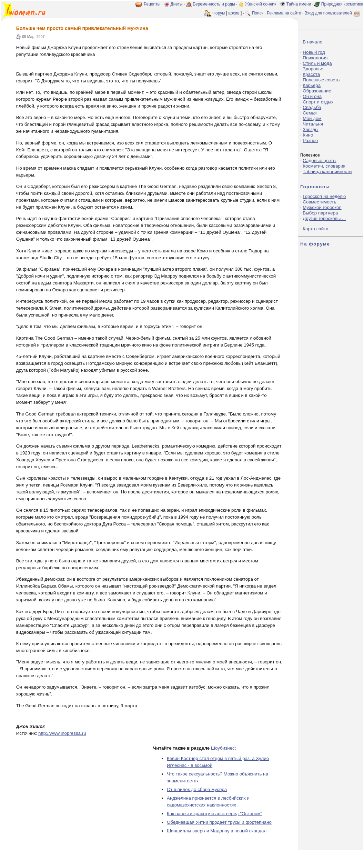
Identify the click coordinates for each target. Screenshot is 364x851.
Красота (311, 74)
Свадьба (312, 107)
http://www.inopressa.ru (62, 733)
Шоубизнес (223, 748)
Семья (309, 113)
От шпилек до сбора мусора (197, 789)
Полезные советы (322, 79)
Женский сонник (260, 4)
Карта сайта (315, 228)
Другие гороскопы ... (324, 218)
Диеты (177, 4)
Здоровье (313, 68)
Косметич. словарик (324, 166)
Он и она (312, 96)
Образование (317, 90)
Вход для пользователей (333, 13)
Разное (310, 140)
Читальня (313, 124)
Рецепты (152, 4)
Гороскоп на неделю (324, 196)
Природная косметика (342, 4)
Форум (218, 13)
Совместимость (319, 201)
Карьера (312, 85)
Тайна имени (298, 4)
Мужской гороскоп (322, 207)
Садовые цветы (319, 160)
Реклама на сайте (284, 13)
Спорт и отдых (318, 101)
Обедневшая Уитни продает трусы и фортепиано (219, 822)
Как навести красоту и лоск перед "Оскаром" (214, 813)
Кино (308, 135)
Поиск (257, 13)
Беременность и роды (214, 4)
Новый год (314, 52)
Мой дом (312, 118)
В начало (312, 41)
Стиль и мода (317, 63)
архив (233, 13)
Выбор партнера (320, 213)
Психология (315, 57)
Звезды (310, 129)
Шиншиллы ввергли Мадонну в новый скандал (216, 830)
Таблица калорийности (327, 171)
